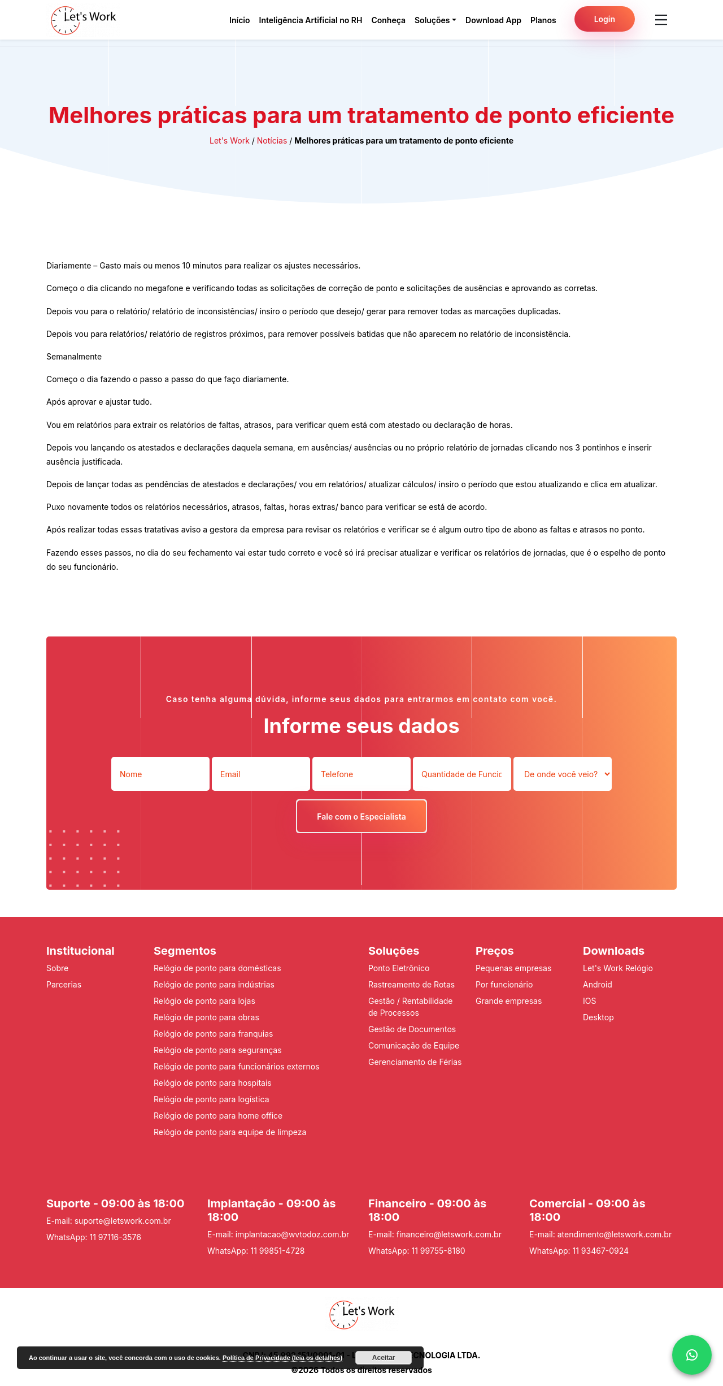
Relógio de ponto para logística (211, 1099)
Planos (543, 20)
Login (604, 19)
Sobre (57, 968)
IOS (589, 1001)
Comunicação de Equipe (413, 1045)
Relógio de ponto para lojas (204, 1001)
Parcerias (63, 984)
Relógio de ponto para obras (206, 1017)
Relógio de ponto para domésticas (217, 968)
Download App (493, 20)
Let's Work (230, 140)
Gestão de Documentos (412, 1029)
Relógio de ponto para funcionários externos (236, 1066)
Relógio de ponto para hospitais (213, 1083)
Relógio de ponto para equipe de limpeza (230, 1132)
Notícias (272, 140)
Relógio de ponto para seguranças (218, 1050)
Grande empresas (509, 1001)
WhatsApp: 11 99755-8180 (416, 1250)
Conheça (388, 20)
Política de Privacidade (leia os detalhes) (282, 1357)
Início (239, 20)
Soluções (432, 20)
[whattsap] (692, 1355)
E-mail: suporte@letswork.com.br (108, 1220)
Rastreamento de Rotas (411, 984)
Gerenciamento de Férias (414, 1062)
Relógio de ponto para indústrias (214, 984)
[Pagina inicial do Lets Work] (83, 20)
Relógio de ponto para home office (218, 1115)
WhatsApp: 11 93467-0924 (579, 1250)
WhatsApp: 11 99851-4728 (256, 1250)
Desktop (598, 1017)
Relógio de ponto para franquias (213, 1033)
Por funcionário (504, 984)
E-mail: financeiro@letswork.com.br (435, 1234)
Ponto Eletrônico (398, 968)
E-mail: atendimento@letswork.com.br (600, 1234)
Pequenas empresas (513, 968)
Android (597, 984)
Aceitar (383, 1358)
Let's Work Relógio (618, 968)
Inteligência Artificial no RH (311, 20)
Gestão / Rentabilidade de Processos (410, 1006)
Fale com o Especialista (361, 816)
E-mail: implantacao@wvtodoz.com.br (278, 1234)
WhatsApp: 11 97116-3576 (93, 1237)
